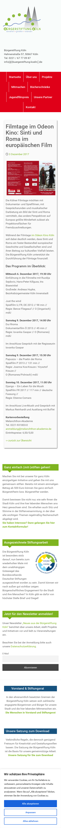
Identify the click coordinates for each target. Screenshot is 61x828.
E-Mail (5, 653)
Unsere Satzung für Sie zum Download (30, 755)
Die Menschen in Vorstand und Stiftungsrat (30, 712)
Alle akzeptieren (30, 803)
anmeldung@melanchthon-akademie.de (28, 428)
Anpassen (30, 812)
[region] (30, 798)
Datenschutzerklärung (23, 646)
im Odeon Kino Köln (42, 235)
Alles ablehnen (30, 821)
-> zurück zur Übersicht (18, 440)
